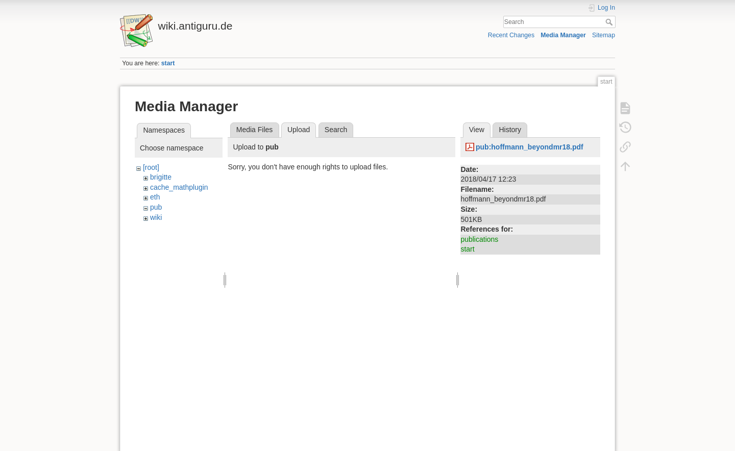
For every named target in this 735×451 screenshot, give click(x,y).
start (168, 63)
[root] (151, 167)
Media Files (254, 130)
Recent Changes (511, 35)
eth (155, 197)
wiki (156, 217)
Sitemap (603, 35)
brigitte (161, 177)
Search (610, 22)
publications (479, 239)
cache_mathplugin (179, 187)
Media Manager (563, 35)
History (510, 130)
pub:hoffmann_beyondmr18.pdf (529, 147)
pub (156, 207)
